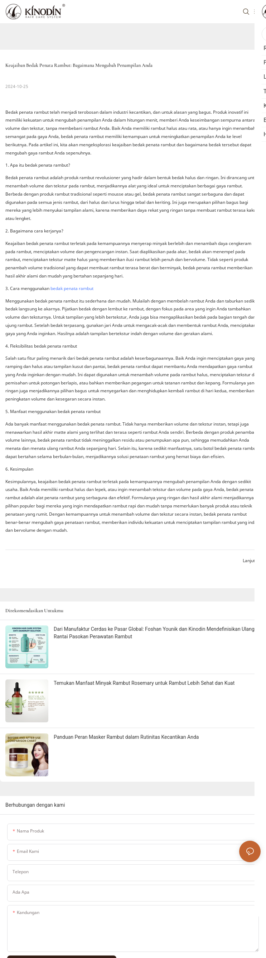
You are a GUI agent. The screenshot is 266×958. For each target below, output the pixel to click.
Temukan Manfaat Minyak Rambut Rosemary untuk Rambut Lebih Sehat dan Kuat (144, 683)
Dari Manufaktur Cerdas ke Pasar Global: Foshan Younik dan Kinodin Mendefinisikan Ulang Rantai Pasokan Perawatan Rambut (154, 632)
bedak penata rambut (71, 288)
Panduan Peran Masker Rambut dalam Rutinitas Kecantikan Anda (126, 737)
